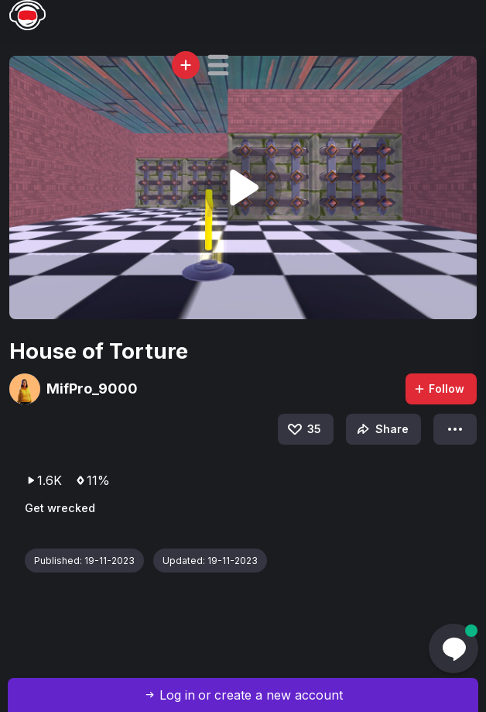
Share (381, 429)
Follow (438, 388)
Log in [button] (177, 695)
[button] (218, 65)
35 (303, 429)
